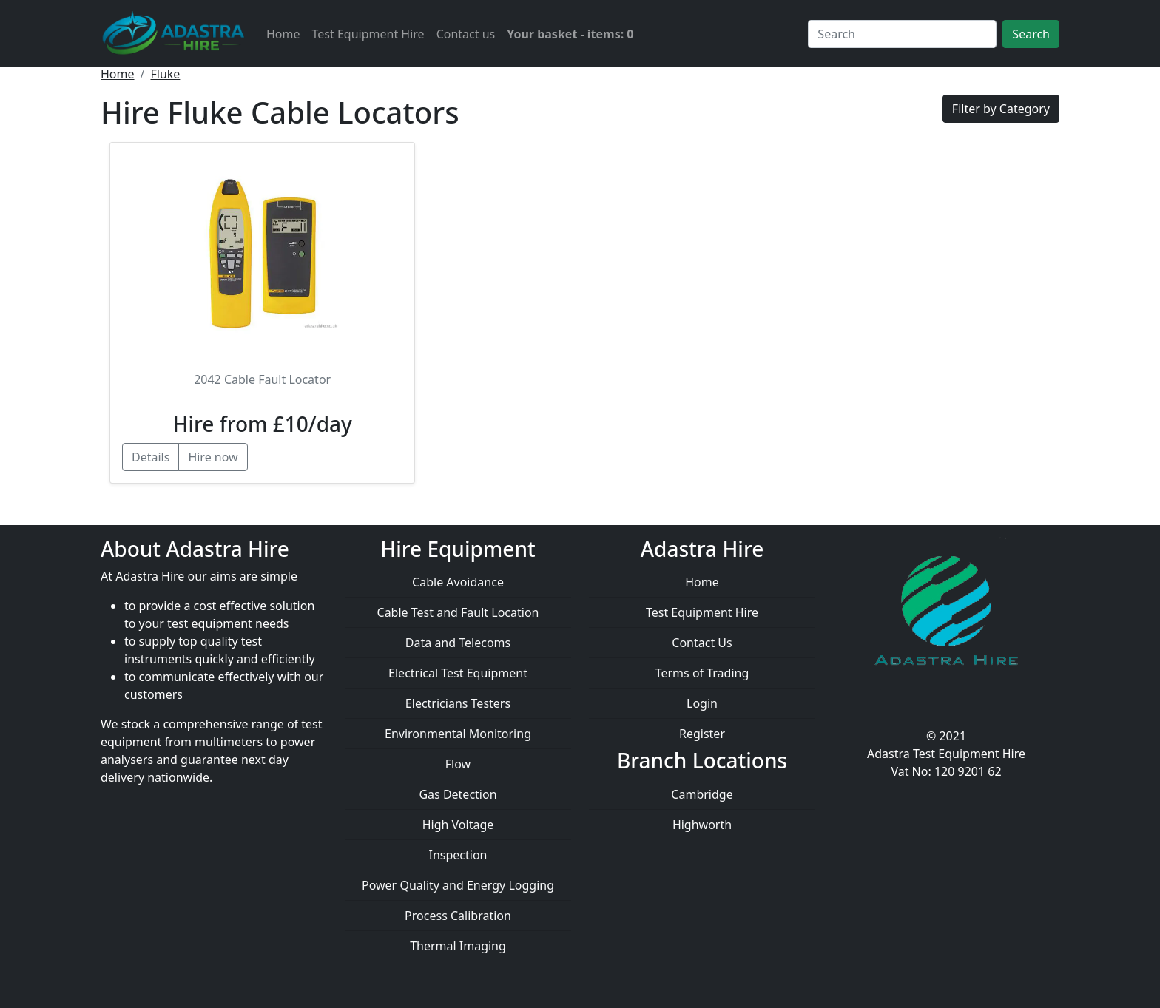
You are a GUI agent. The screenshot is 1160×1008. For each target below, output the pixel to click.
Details (150, 457)
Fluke (165, 74)
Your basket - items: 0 (570, 34)
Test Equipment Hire (368, 34)
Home (283, 34)
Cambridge (701, 794)
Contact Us (702, 643)
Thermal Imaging (458, 946)
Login (702, 703)
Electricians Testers (457, 703)
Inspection (458, 855)
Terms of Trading (702, 673)
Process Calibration (458, 915)
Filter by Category (1001, 109)
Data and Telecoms (457, 643)
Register (702, 733)
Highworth (702, 824)
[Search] (902, 34)
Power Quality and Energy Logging (458, 885)
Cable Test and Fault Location (458, 612)
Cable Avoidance (458, 582)
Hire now (212, 457)
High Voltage (458, 824)
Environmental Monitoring (458, 733)
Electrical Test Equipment (457, 673)
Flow (458, 764)
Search (1031, 34)
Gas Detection (457, 794)
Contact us (466, 34)
